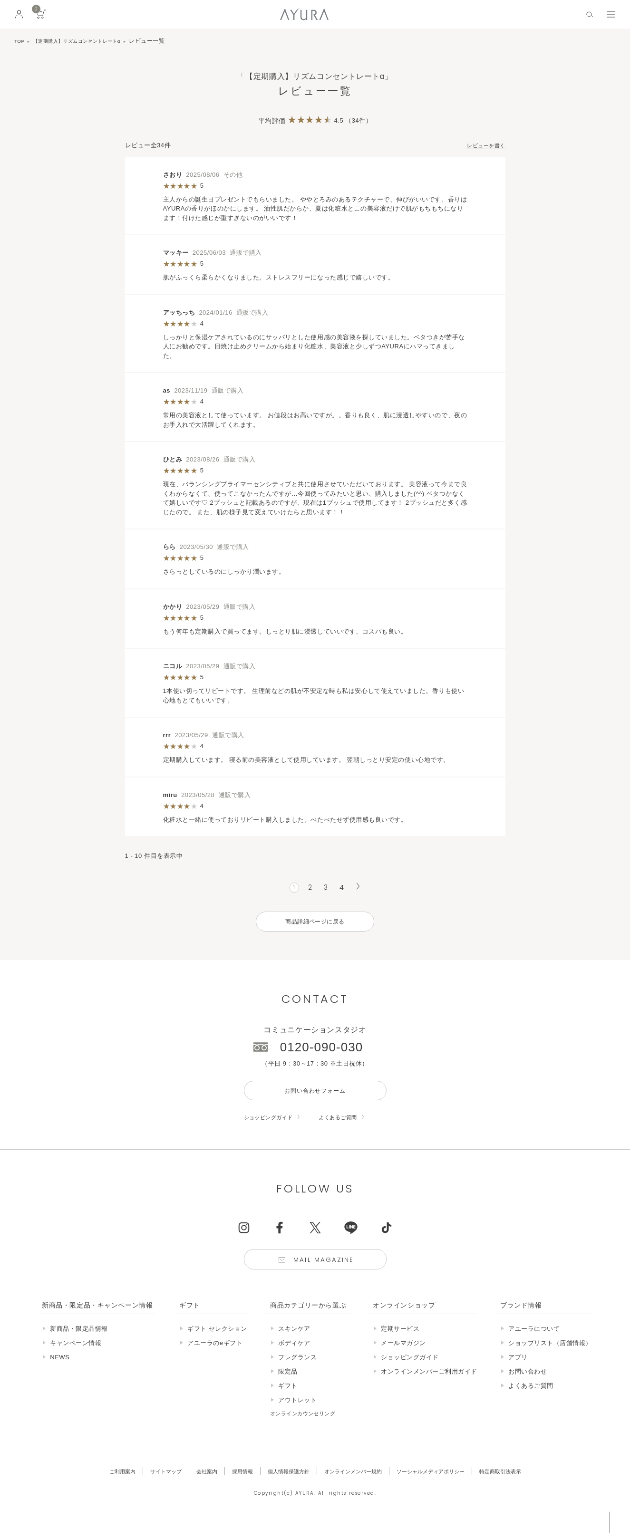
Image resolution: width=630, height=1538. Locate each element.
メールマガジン (403, 1357)
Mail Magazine (325, 1271)
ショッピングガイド (273, 1127)
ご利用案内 (96, 1485)
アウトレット (297, 1414)
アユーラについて (534, 1342)
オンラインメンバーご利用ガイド (429, 1385)
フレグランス (297, 1371)
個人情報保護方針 (282, 1485)
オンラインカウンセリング (308, 1427)
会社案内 (191, 1485)
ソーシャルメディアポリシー (445, 1485)
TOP (20, 41)
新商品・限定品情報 (79, 1342)
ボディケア (294, 1357)
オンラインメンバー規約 (356, 1485)
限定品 (288, 1385)
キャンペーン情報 (75, 1357)
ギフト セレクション (217, 1342)
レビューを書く (482, 145)
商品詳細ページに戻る (315, 925)
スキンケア (294, 1342)
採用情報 (230, 1485)
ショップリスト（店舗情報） (550, 1357)
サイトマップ (145, 1485)
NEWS (59, 1371)
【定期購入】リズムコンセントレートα (87, 41)
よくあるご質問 (350, 1127)
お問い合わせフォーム (315, 1098)
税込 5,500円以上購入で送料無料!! (534, 1521)
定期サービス (400, 1342)
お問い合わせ (527, 1385)
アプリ (518, 1371)
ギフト (288, 1399)
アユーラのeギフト (214, 1357)
